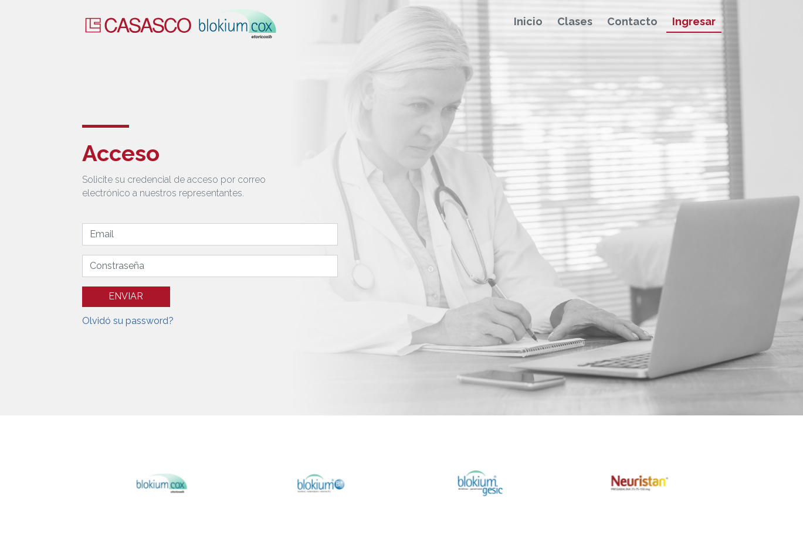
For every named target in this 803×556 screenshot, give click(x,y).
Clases (574, 22)
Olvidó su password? (128, 320)
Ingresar (694, 22)
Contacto (632, 22)
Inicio (528, 22)
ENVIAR (126, 296)
